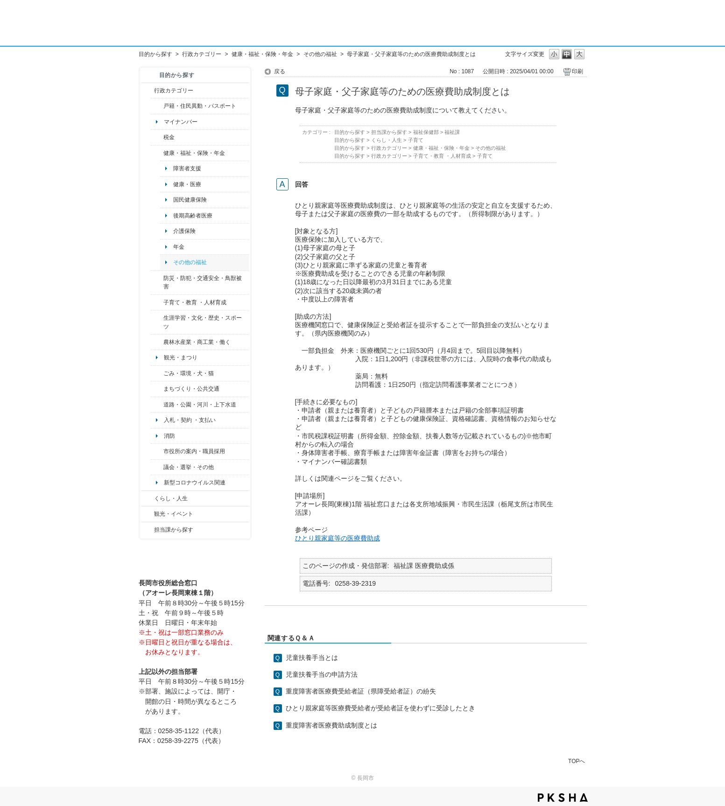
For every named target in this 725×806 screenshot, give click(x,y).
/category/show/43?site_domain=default (157, 322)
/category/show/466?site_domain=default (157, 467)
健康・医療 (187, 184)
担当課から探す (173, 529)
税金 (169, 137)
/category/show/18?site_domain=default (148, 514)
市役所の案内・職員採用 (194, 451)
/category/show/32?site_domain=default (157, 451)
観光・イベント (173, 514)
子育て (415, 140)
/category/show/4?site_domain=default (157, 153)
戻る (279, 71)
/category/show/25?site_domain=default (157, 282)
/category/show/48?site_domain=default (157, 302)
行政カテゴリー (201, 54)
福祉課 (452, 132)
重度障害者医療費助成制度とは (331, 725)
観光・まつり (180, 357)
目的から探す (155, 54)
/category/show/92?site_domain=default (157, 137)
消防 (169, 436)
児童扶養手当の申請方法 (322, 674)
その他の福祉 (320, 54)
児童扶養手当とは (312, 657)
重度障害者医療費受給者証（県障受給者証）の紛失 (361, 691)
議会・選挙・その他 (188, 467)
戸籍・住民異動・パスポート (199, 106)
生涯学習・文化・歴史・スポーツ (202, 322)
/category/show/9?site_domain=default (148, 530)
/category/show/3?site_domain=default (148, 90)
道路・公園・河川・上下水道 (199, 404)
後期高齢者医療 (192, 215)
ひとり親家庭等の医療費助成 (337, 538)
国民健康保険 (190, 199)
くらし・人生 (171, 498)
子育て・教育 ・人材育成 (194, 302)
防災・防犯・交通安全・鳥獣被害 (202, 282)
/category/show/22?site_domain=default (157, 373)
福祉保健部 (426, 132)
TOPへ (576, 761)
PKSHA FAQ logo (563, 798)
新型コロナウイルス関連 (194, 482)
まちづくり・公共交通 (191, 388)
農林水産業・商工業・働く (197, 342)
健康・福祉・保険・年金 (262, 54)
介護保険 (184, 231)
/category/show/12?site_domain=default (148, 498)
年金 (178, 247)
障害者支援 (187, 168)
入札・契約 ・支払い (190, 420)
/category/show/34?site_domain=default (157, 342)
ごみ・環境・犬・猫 (188, 373)
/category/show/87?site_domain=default (157, 404)
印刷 (577, 71)
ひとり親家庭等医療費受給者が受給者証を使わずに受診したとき (380, 708)
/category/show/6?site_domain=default (157, 389)
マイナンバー (180, 122)
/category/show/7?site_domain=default (157, 106)
